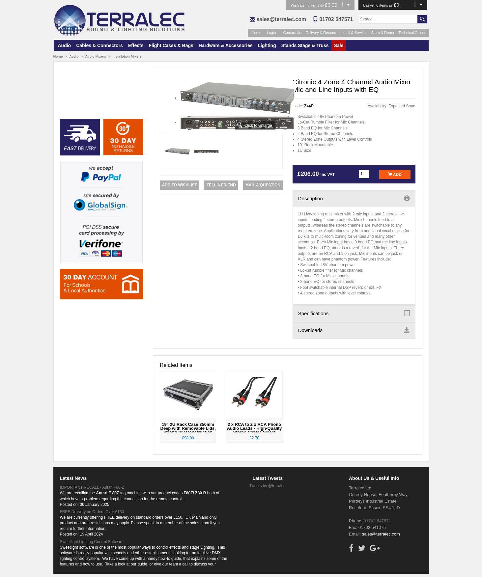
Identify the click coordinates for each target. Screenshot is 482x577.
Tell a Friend (221, 185)
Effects (136, 45)
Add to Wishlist (179, 185)
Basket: (370, 5)
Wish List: (299, 5)
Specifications (354, 313)
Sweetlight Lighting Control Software (92, 541)
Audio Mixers (95, 56)
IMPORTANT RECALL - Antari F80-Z (92, 487)
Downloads (354, 330)
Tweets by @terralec (267, 485)
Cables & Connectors (99, 45)
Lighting (267, 45)
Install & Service (354, 33)
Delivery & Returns (321, 33)
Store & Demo (382, 33)
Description (354, 198)
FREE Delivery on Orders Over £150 (92, 511)
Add (395, 174)
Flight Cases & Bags (171, 45)
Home (256, 33)
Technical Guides (412, 33)
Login (271, 33)
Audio (64, 45)
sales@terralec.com (281, 19)
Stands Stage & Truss (305, 45)
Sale (339, 45)
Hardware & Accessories (226, 45)
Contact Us (292, 33)
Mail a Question (262, 185)
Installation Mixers (126, 56)
